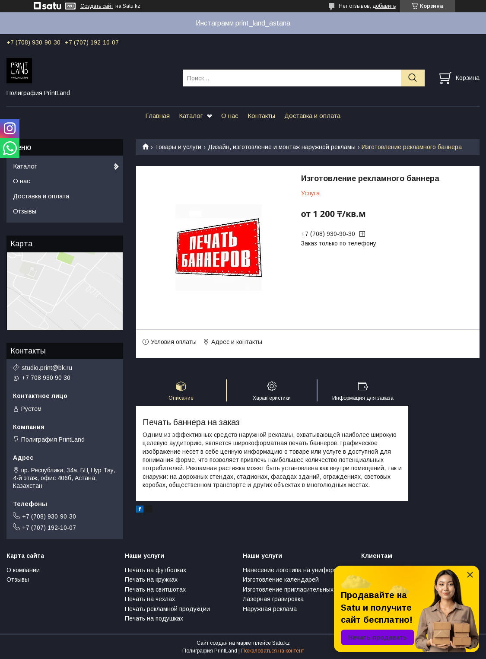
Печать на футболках (155, 570)
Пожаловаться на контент (272, 651)
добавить (384, 6)
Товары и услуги (178, 146)
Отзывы (24, 211)
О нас (229, 115)
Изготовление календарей (281, 579)
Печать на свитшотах (155, 589)
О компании (23, 570)
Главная (157, 115)
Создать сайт (96, 6)
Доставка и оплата (312, 115)
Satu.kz (281, 643)
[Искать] (413, 78)
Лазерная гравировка (273, 598)
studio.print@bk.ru (47, 367)
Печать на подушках (154, 618)
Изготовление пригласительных (288, 589)
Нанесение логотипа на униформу (292, 570)
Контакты (261, 115)
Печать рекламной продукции (167, 608)
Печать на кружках (151, 579)
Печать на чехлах (150, 598)
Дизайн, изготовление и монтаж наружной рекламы (282, 146)
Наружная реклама (270, 608)
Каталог (191, 115)
